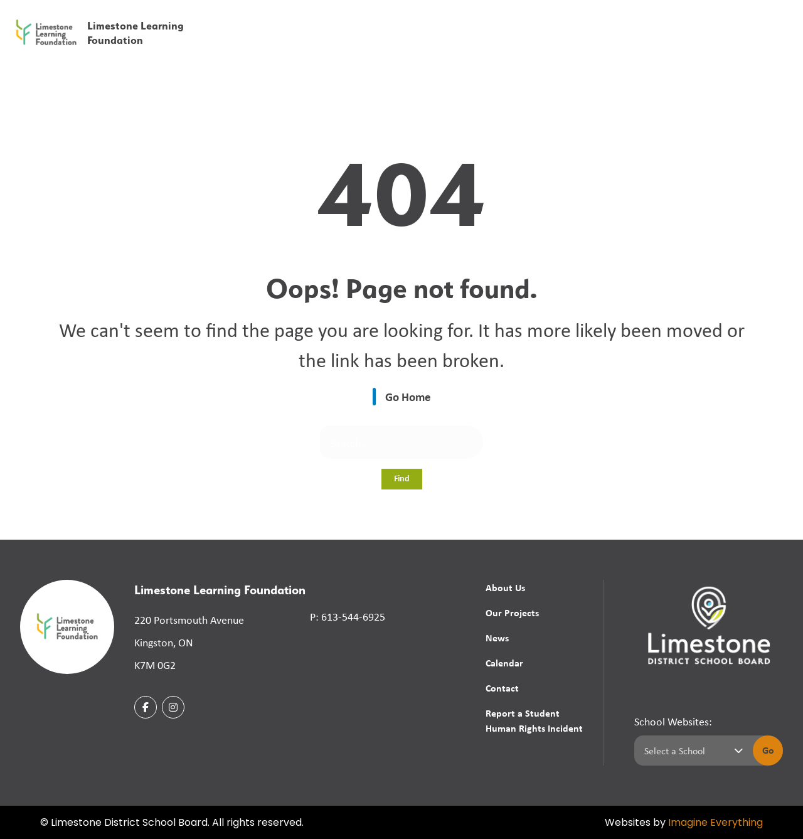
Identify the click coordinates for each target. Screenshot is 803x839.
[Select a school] (691, 750)
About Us (505, 587)
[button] (597, 18)
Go (768, 750)
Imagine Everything (715, 823)
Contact (731, 45)
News (497, 637)
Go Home (408, 396)
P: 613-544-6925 (347, 616)
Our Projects (512, 612)
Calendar (677, 45)
